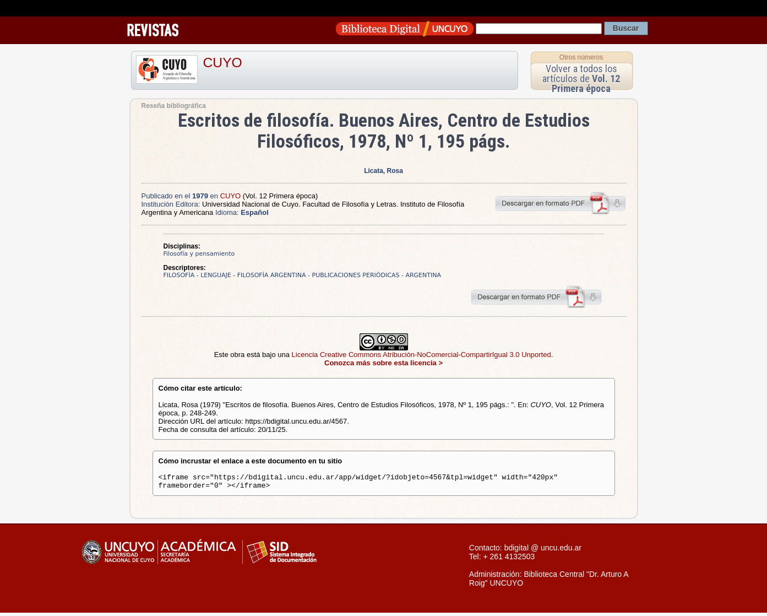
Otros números (581, 57)
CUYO (222, 62)
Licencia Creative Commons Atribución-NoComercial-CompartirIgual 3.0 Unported (421, 354)
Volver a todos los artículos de (581, 78)
